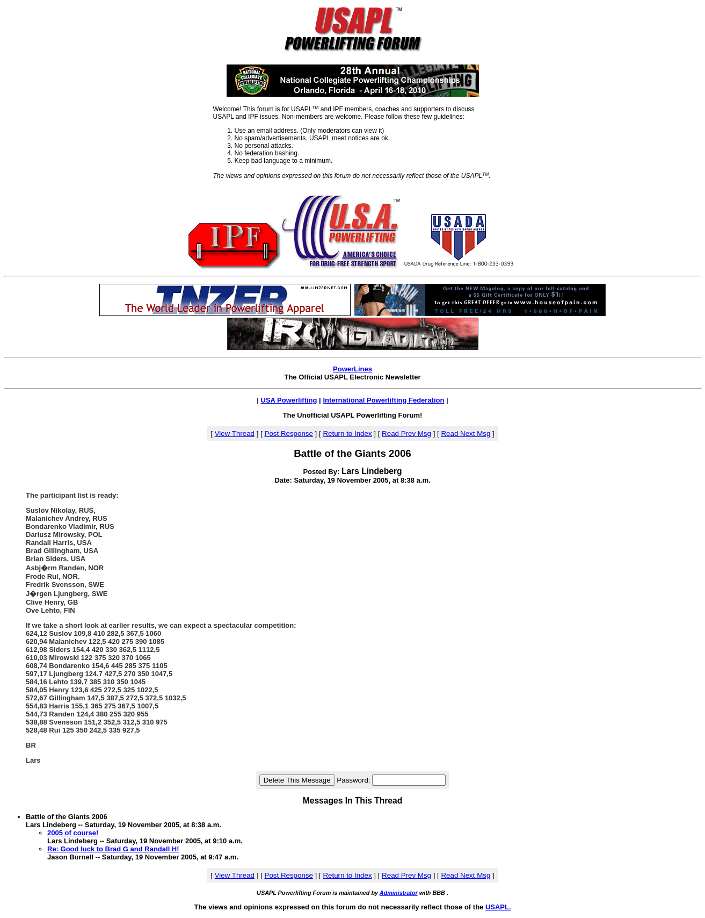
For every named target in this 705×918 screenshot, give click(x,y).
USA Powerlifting (289, 400)
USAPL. (498, 907)
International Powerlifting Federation (383, 400)
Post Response (289, 433)
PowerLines (352, 369)
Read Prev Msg (406, 433)
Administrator (399, 893)
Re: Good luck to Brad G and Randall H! (113, 849)
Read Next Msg (465, 433)
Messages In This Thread (352, 800)
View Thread (235, 433)
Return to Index (347, 433)
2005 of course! (72, 833)
